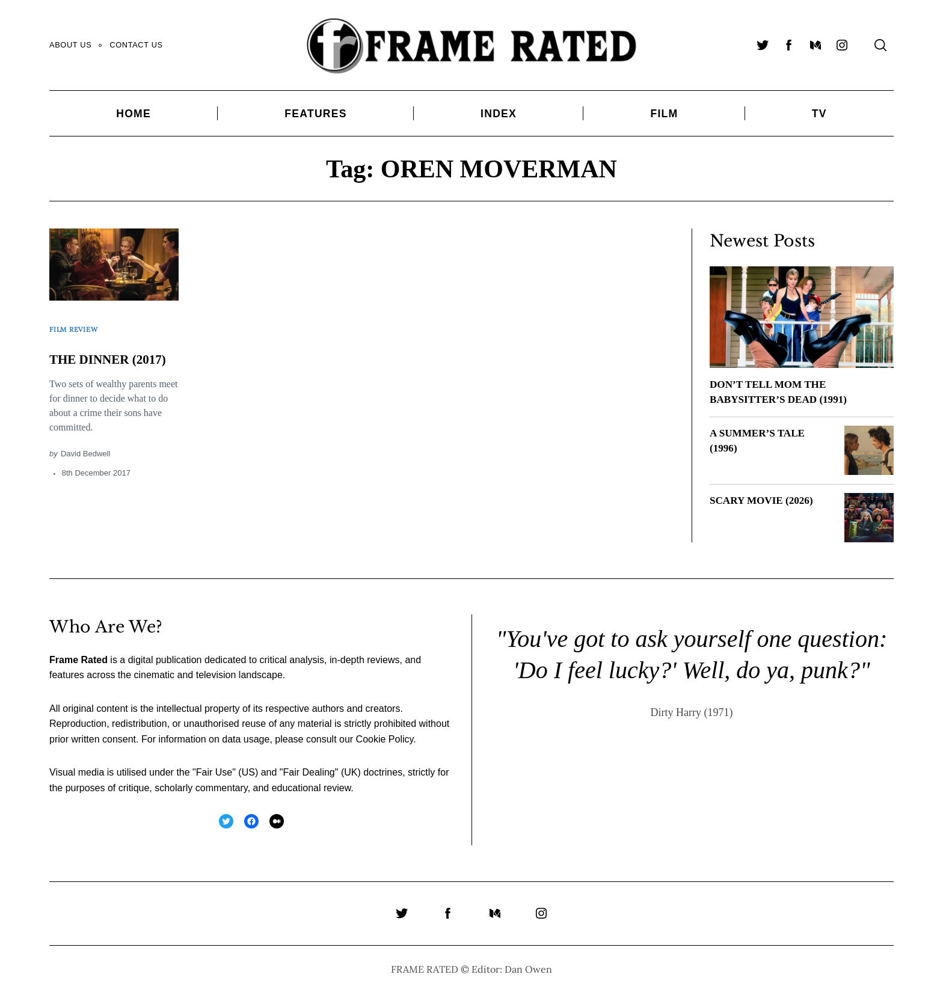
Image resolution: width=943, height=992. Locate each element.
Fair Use (214, 772)
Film (664, 114)
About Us (70, 44)
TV (819, 114)
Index (499, 114)
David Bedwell (85, 460)
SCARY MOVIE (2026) (764, 500)
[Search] (880, 45)
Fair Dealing (308, 772)
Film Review (77, 324)
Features (315, 114)
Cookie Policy (385, 739)
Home (133, 114)
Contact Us (135, 44)
